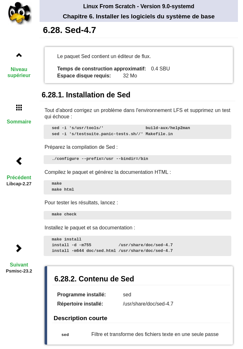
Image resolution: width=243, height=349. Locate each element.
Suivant (19, 264)
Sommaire (19, 121)
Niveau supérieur (19, 72)
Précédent (19, 177)
